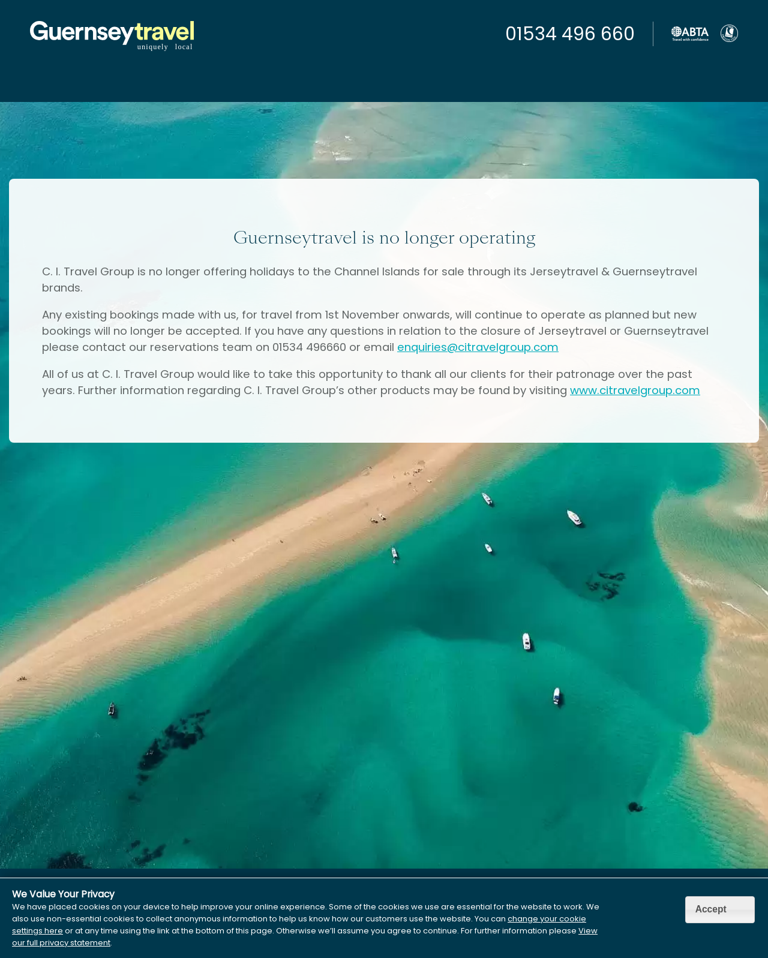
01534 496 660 (570, 34)
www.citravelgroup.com (635, 390)
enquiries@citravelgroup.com (478, 347)
